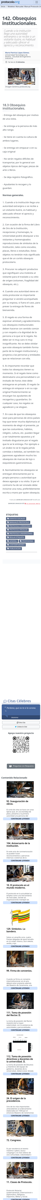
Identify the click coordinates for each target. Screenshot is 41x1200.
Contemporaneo (17, 545)
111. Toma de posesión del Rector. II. (18, 1014)
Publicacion (15, 548)
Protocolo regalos (18, 530)
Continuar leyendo (20, 819)
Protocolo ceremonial (20, 526)
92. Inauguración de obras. (17, 802)
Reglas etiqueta (17, 537)
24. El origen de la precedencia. (16, 1099)
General (13, 541)
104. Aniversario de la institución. (18, 844)
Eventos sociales (17, 518)
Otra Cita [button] (21, 723)
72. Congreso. (13, 1140)
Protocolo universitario (21, 533)
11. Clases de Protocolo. (19, 1182)
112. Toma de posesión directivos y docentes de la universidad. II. (19, 1059)
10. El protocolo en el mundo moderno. (17, 886)
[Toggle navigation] (37, 2)
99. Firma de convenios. (19, 970)
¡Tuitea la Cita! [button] (21, 727)
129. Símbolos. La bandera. (15, 930)
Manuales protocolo (19, 522)
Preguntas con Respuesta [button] (21, 766)
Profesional (27, 541)
